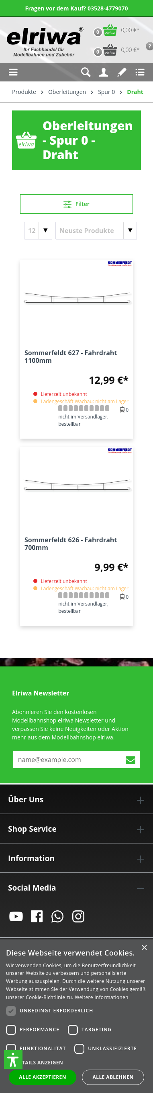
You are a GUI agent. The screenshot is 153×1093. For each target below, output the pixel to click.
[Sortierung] (96, 230)
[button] (13, 1059)
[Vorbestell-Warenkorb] (115, 50)
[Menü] (13, 72)
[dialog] (76, 1016)
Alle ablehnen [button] (113, 1077)
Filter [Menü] (76, 203)
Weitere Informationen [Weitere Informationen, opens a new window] (102, 997)
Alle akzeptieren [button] (42, 1077)
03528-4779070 (108, 8)
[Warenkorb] (115, 30)
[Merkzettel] (122, 72)
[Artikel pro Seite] (38, 230)
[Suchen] (86, 72)
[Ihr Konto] (104, 72)
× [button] (144, 948)
